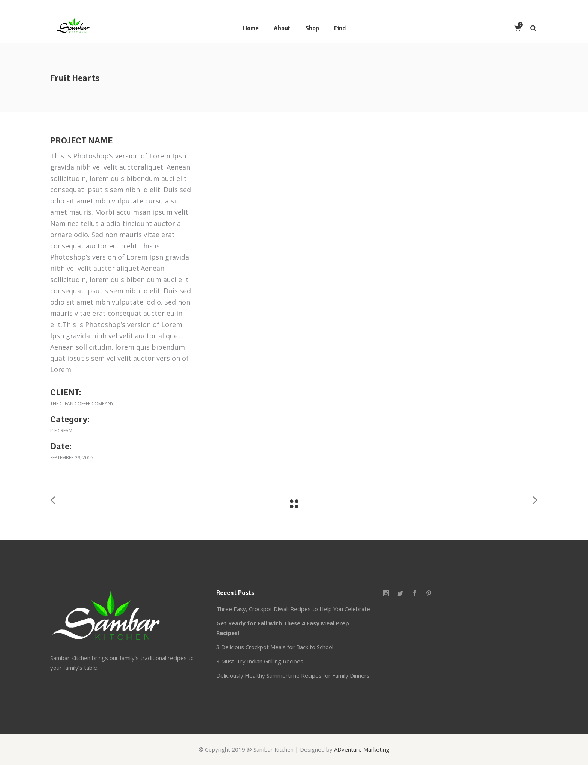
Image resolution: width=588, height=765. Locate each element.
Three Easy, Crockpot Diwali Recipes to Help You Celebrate (293, 609)
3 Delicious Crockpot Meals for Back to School (274, 647)
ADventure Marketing (361, 749)
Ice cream (61, 430)
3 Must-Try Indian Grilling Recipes (259, 661)
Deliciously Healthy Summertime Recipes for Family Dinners (293, 675)
